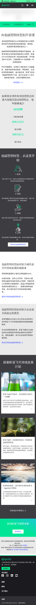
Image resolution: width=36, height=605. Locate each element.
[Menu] (32, 5)
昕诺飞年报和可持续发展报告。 (20, 549)
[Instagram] (7, 575)
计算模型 (24, 545)
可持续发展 (6, 24)
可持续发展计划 (18, 24)
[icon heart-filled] (27, 5)
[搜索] (22, 5)
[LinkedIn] (12, 575)
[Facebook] (3, 575)
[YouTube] (16, 575)
